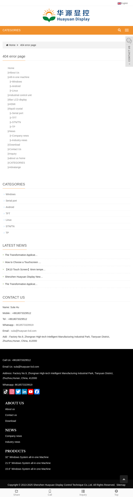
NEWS (10, 430)
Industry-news (19, 140)
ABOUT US (14, 403)
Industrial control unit (20, 95)
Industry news (12, 442)
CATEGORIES (12, 30)
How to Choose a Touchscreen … (23, 262)
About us (10, 409)
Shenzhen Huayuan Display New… (24, 276)
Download (14, 144)
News (12, 131)
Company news (20, 135)
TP (13, 126)
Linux (15, 90)
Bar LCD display (18, 99)
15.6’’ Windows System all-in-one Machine (28, 469)
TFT (14, 117)
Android (16, 86)
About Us (14, 72)
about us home (17, 158)
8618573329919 (24, 325)
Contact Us (15, 149)
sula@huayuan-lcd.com (24, 330)
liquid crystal (16, 108)
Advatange (15, 167)
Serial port (17, 113)
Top (116, 492)
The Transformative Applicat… (21, 255)
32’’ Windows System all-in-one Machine (27, 457)
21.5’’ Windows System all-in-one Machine (28, 463)
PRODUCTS (15, 451)
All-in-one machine (19, 77)
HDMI (12, 104)
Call (49, 492)
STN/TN (16, 122)
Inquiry (12, 153)
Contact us (11, 415)
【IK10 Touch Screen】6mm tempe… (25, 269)
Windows (17, 81)
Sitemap (121, 484)
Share (16, 492)
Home (12, 45)
